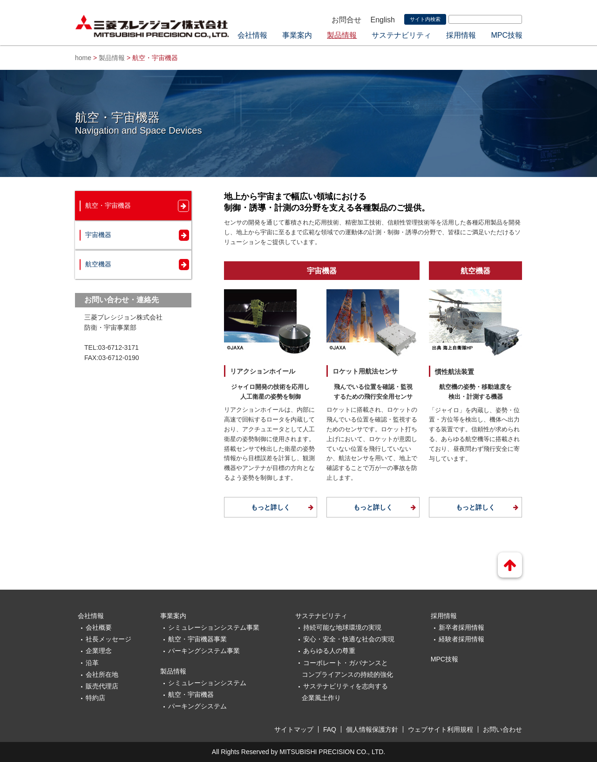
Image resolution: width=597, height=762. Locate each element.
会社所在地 (102, 674)
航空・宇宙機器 (108, 205)
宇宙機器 (98, 234)
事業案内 (297, 35)
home (83, 57)
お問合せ (346, 20)
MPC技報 (506, 35)
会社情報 (252, 35)
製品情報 (342, 35)
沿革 (92, 663)
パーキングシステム (197, 706)
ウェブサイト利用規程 (440, 729)
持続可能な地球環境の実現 (342, 627)
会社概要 (99, 627)
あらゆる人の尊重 (329, 650)
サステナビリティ (401, 35)
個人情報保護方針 (372, 729)
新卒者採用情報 (461, 627)
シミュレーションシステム (207, 683)
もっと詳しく (270, 507)
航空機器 (98, 264)
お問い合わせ (502, 729)
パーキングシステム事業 (204, 650)
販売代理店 (102, 686)
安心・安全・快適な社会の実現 (348, 639)
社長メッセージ (108, 639)
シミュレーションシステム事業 (213, 627)
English (383, 20)
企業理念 (99, 650)
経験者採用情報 (461, 639)
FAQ (329, 729)
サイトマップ (293, 729)
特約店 (95, 697)
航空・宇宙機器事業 (197, 639)
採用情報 (461, 35)
